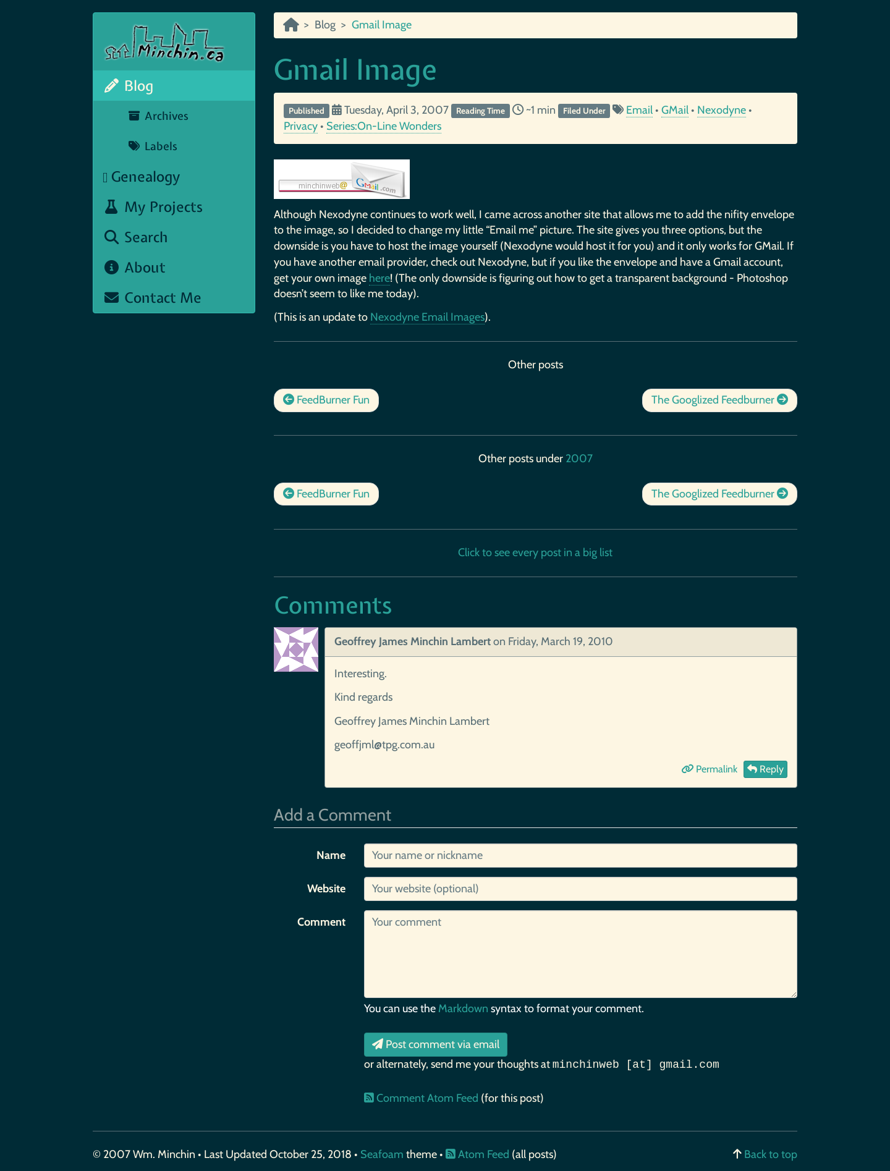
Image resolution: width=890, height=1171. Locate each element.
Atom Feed (477, 1154)
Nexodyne (721, 110)
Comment (321, 922)
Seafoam (383, 1154)
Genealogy (141, 176)
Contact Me (152, 297)
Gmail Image (355, 69)
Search (135, 237)
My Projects (153, 206)
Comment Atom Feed (422, 1098)
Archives (158, 116)
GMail (675, 110)
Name (330, 855)
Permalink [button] (709, 769)
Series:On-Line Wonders (383, 126)
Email (639, 110)
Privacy (301, 126)
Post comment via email (435, 1044)
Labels (152, 146)
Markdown (463, 1008)
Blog (128, 85)
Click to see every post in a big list (535, 552)
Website (326, 888)
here (379, 278)
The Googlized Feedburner (719, 400)
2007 (579, 458)
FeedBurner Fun (326, 400)
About (134, 267)
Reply (765, 769)
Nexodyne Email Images (427, 317)
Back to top (770, 1154)
